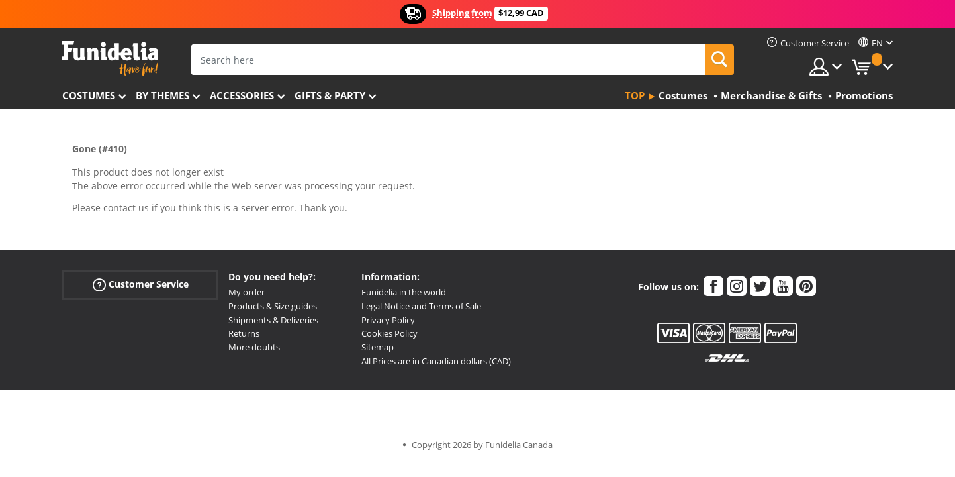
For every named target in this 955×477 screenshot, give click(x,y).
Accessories (242, 95)
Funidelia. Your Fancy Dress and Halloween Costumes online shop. (110, 58)
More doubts (254, 347)
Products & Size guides (272, 306)
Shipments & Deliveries (273, 320)
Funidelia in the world (403, 292)
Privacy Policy (388, 320)
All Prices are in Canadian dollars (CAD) (436, 361)
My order (246, 292)
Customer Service (141, 285)
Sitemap (377, 347)
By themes (162, 95)
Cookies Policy (389, 333)
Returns (243, 333)
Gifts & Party (330, 95)
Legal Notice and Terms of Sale (421, 306)
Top (635, 95)
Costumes (88, 95)
